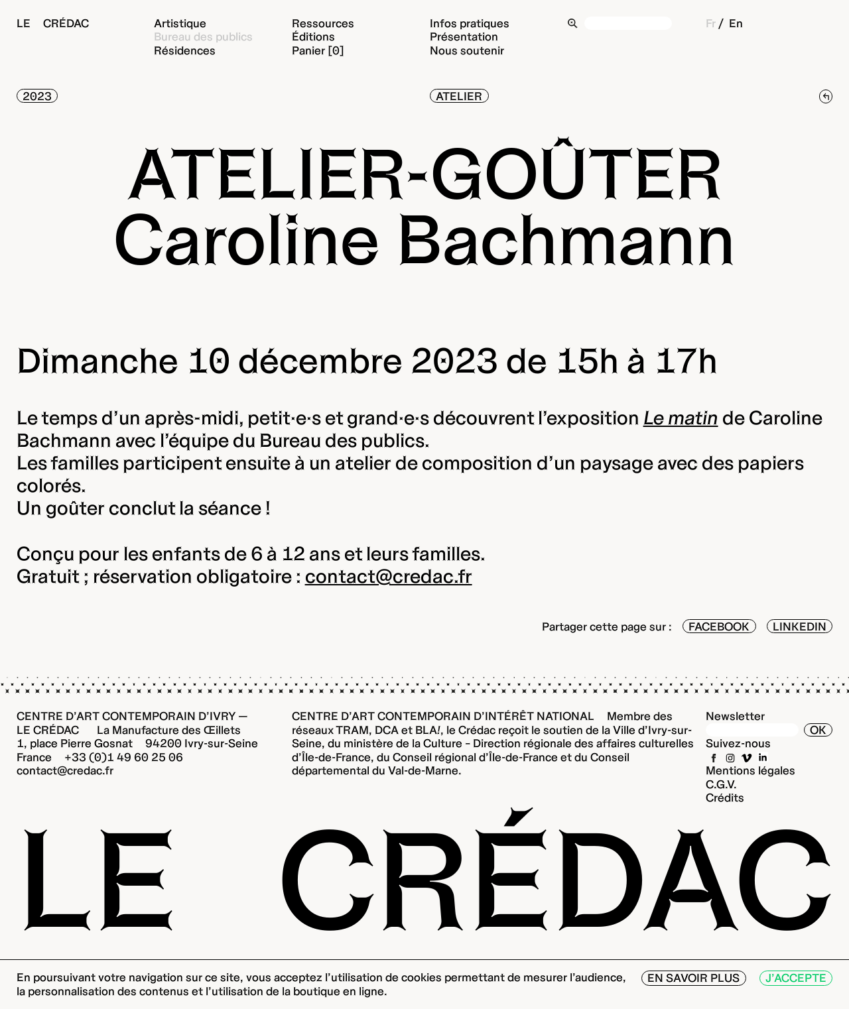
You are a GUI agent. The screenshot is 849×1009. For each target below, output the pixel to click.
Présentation (464, 36)
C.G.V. (721, 784)
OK (818, 729)
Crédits (725, 797)
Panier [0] (318, 50)
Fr (711, 23)
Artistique (180, 23)
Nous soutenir (467, 50)
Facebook (719, 626)
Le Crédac (53, 23)
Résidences (185, 50)
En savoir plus (693, 977)
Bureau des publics (203, 36)
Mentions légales (750, 770)
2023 (37, 95)
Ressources (323, 23)
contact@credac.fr (388, 575)
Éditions (313, 36)
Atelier (459, 95)
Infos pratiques (469, 23)
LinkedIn (799, 626)
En (736, 23)
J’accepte (795, 977)
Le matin (680, 417)
